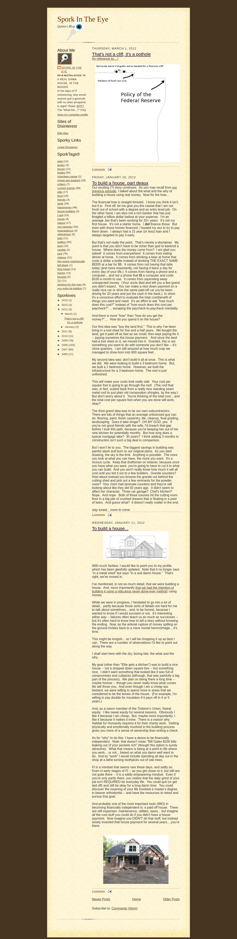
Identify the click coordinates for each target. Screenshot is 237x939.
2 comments (98, 169)
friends (61, 199)
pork (60, 245)
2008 (65, 345)
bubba (61, 172)
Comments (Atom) (125, 908)
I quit (60, 215)
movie (61, 219)
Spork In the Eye (71, 69)
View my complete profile (72, 114)
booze (61, 169)
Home (136, 899)
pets (60, 238)
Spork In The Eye (82, 19)
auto (60, 161)
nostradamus (65, 230)
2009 (65, 340)
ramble (61, 249)
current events (66, 188)
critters (61, 184)
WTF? (80, 106)
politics (61, 242)
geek (60, 203)
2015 (65, 304)
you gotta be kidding (69, 288)
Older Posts (171, 899)
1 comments (98, 514)
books (61, 165)
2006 (65, 354)
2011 (65, 331)
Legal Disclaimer (67, 147)
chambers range (67, 176)
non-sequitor (65, 226)
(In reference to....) (105, 58)
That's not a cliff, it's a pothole (121, 54)
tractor (61, 272)
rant (59, 253)
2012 (65, 309)
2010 (65, 336)
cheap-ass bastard (68, 180)
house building (66, 211)
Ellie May (63, 133)
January (70, 326)
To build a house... (110, 528)
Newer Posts (101, 899)
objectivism (64, 234)
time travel (63, 269)
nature (61, 222)
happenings (64, 207)
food (60, 195)
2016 (65, 300)
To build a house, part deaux (120, 183)
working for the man (69, 284)
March (69, 313)
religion (61, 257)
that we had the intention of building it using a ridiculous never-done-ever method (133, 589)
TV (59, 280)
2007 (65, 349)
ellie (59, 191)
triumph (61, 276)
